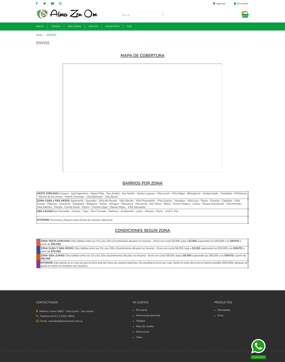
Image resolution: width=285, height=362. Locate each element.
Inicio (220, 315)
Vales (139, 337)
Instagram (60, 3)
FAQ (129, 26)
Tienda (55, 26)
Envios (93, 26)
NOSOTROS (112, 26)
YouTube (52, 3)
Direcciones (142, 332)
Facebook (37, 3)
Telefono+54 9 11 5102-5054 (55, 316)
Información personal (148, 315)
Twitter (45, 3)
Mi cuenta (140, 302)
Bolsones (74, 26)
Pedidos (140, 321)
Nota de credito (145, 326)
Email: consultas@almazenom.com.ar (59, 321)
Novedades (224, 310)
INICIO (40, 26)
